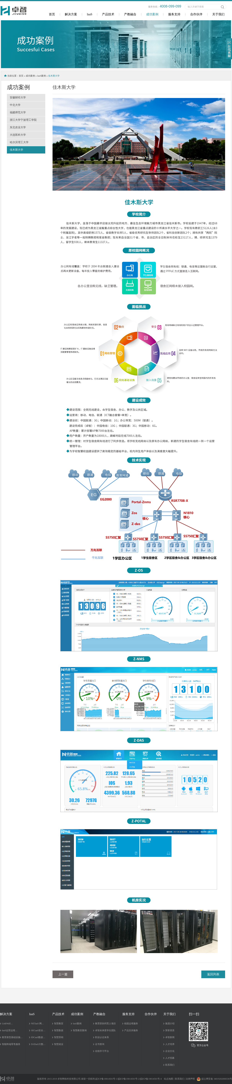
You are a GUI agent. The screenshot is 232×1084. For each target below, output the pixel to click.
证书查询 (99, 1044)
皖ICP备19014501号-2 (129, 1078)
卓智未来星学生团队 (105, 1030)
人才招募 (169, 1058)
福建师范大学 (18, 112)
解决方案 (71, 14)
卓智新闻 (169, 1037)
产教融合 (130, 14)
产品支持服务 (131, 1030)
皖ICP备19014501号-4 (151, 1078)
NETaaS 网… (37, 1023)
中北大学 (15, 105)
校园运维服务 (131, 1023)
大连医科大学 (18, 134)
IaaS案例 (41, 75)
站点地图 (168, 1078)
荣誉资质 (169, 1030)
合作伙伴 (196, 14)
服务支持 (174, 14)
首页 (52, 14)
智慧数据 (58, 1030)
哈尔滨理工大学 (19, 142)
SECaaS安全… (38, 1030)
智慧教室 (58, 1023)
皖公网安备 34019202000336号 (214, 1078)
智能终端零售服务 (11, 1044)
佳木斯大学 (16, 149)
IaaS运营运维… (9, 1030)
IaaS (89, 14)
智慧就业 (58, 1044)
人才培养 (169, 1044)
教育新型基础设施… (12, 1037)
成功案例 (152, 14)
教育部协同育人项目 (105, 1023)
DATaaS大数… (38, 1044)
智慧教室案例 (80, 1030)
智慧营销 (58, 1037)
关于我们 (218, 14)
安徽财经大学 (18, 97)
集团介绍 (169, 1023)
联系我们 (169, 1065)
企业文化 (169, 1051)
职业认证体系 (102, 1037)
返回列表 (213, 974)
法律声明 (190, 1078)
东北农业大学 (18, 127)
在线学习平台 (102, 1051)
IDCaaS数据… (38, 1037)
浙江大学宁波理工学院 (23, 119)
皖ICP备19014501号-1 (106, 1078)
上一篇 (62, 974)
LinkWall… (7, 1023)
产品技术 (108, 14)
